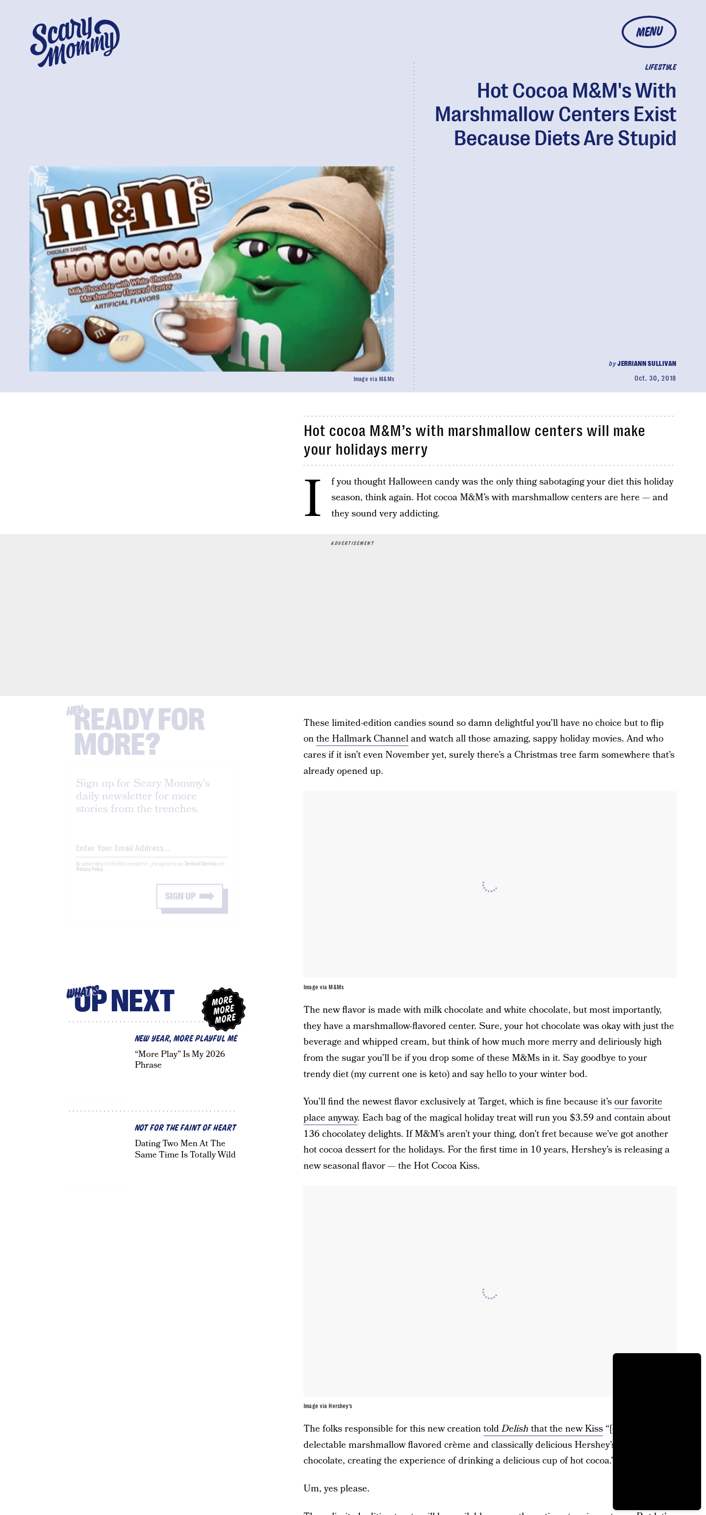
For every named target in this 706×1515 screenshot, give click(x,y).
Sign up (180, 904)
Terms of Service (200, 872)
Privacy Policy (89, 877)
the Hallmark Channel (362, 738)
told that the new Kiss (543, 1429)
